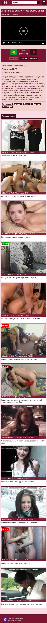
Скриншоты (23, 58)
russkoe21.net (19, 618)
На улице (36, 104)
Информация (14, 58)
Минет (26, 104)
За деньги (17, 104)
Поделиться (33, 58)
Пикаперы (7, 107)
